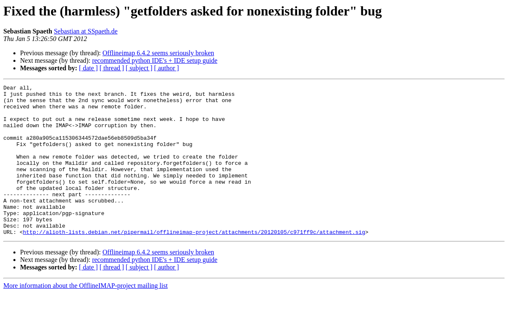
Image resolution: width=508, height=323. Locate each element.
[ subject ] (139, 68)
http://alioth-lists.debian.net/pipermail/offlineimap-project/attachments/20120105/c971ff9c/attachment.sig (194, 262)
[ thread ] (111, 68)
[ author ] (166, 68)
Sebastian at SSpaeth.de (85, 31)
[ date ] (88, 68)
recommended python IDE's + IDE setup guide (154, 60)
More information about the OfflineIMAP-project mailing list (85, 315)
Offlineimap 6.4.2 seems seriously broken (158, 52)
